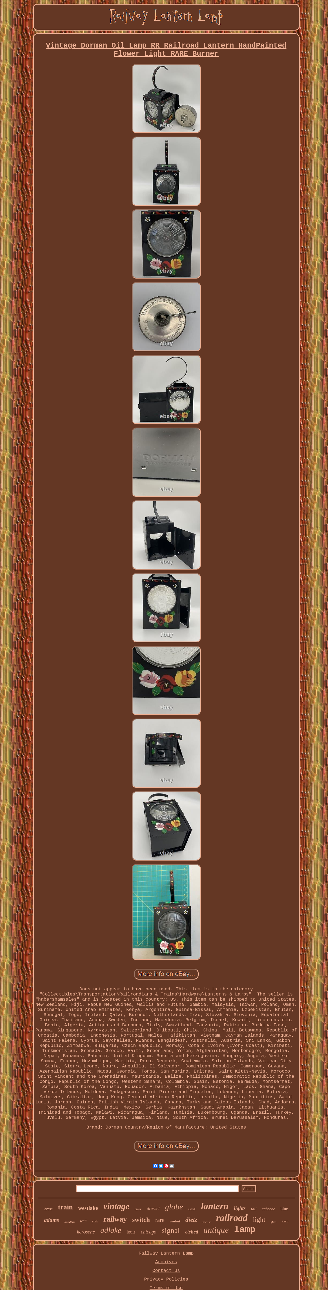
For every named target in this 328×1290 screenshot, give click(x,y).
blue (284, 1208)
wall (83, 1221)
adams (51, 1220)
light (259, 1219)
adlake (110, 1230)
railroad (232, 1218)
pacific (206, 1221)
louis (131, 1232)
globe (174, 1206)
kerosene (86, 1232)
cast (192, 1208)
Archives (166, 1262)
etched (191, 1232)
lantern (214, 1206)
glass (273, 1221)
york (95, 1221)
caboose (268, 1209)
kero (285, 1221)
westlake (88, 1208)
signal (171, 1230)
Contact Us (166, 1270)
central (175, 1221)
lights (240, 1208)
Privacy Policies (166, 1279)
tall (253, 1209)
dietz (191, 1219)
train (65, 1207)
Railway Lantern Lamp (166, 1253)
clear (138, 1209)
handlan (70, 1221)
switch (141, 1219)
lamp (244, 1230)
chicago (148, 1232)
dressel (153, 1208)
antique (216, 1230)
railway (115, 1219)
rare (159, 1219)
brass (48, 1209)
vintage (116, 1206)
